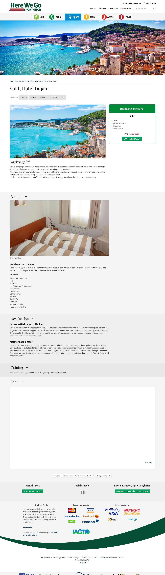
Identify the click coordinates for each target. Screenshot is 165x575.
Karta (62, 97)
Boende (33, 97)
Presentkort (113, 8)
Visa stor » (149, 462)
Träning (54, 97)
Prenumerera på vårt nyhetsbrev (132, 491)
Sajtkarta (84, 562)
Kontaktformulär (33, 491)
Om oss (93, 8)
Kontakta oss (125, 8)
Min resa (102, 8)
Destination (44, 97)
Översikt (24, 97)
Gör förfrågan (132, 138)
